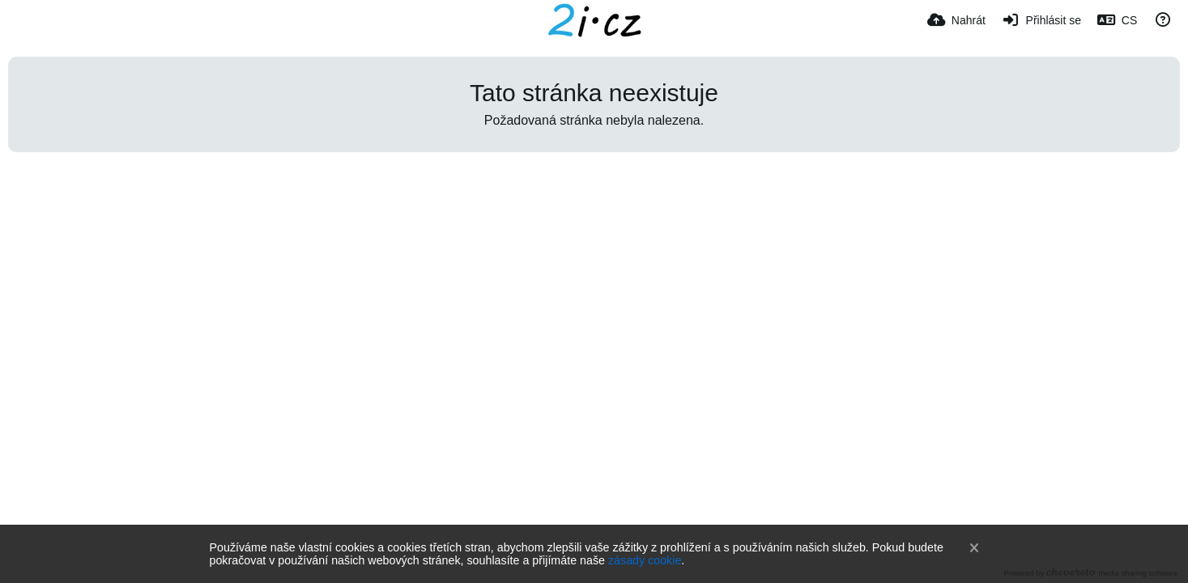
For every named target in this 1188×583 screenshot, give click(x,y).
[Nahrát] (956, 20)
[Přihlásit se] (1041, 20)
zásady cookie (644, 560)
